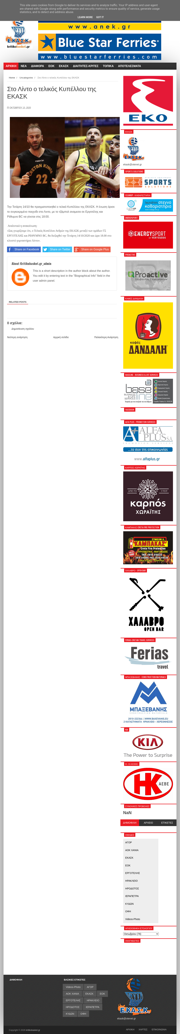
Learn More (85, 17)
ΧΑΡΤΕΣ (143, 1029)
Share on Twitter (56, 249)
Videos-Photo (132, 919)
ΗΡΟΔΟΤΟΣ (132, 888)
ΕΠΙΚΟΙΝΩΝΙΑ (159, 1029)
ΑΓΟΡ (128, 842)
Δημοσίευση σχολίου (22, 328)
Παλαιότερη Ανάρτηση (106, 337)
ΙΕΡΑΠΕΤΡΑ (132, 896)
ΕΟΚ (128, 865)
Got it (100, 17)
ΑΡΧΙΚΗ (130, 1029)
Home (12, 77)
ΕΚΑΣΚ (129, 857)
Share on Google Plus (91, 249)
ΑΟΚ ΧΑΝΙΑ (132, 850)
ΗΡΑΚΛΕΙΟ (131, 880)
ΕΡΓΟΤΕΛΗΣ (132, 873)
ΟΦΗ (128, 911)
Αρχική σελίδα (61, 337)
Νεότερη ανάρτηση (17, 337)
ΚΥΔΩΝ (129, 903)
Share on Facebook (23, 249)
